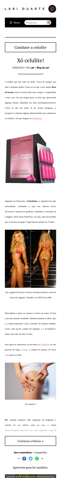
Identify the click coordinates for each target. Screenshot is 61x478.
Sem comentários (23, 452)
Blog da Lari (43, 67)
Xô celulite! (30, 60)
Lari (32, 67)
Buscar (48, 22)
